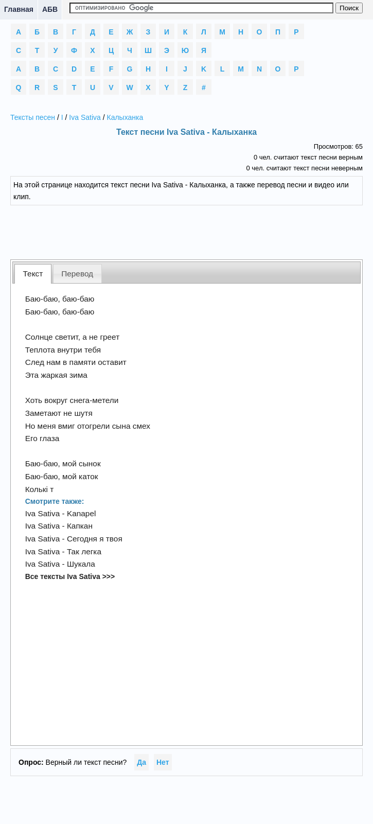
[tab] (32, 273)
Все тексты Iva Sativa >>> (70, 576)
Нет (162, 762)
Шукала (81, 563)
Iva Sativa (84, 117)
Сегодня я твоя (94, 538)
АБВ (50, 9)
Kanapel (81, 513)
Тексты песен (32, 117)
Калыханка (124, 117)
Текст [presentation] (33, 273)
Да (141, 762)
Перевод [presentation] (77, 273)
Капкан (80, 525)
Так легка (84, 551)
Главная (18, 9)
